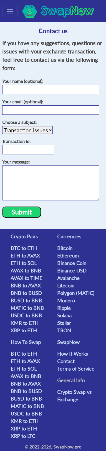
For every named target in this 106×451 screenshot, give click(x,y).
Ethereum (68, 256)
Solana (64, 315)
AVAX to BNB (26, 270)
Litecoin (65, 285)
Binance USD (72, 270)
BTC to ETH (24, 248)
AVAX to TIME (26, 278)
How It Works (72, 354)
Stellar (64, 323)
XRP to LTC (23, 436)
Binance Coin (71, 263)
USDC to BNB (26, 315)
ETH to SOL (24, 263)
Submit (21, 212)
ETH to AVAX (25, 256)
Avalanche (68, 278)
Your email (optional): (23, 101)
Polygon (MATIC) (75, 293)
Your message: (16, 161)
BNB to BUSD (26, 293)
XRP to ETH (24, 330)
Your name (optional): (23, 81)
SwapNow (68, 342)
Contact (65, 361)
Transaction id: (17, 141)
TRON (64, 330)
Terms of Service (75, 369)
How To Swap (26, 342)
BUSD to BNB (26, 300)
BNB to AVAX (26, 285)
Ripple (64, 308)
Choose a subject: (20, 122)
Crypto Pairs (24, 236)
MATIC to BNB (27, 308)
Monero (66, 300)
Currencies (69, 236)
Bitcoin (64, 248)
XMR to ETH (25, 323)
